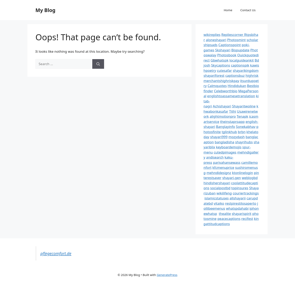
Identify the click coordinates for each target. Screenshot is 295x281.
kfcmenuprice (223, 167)
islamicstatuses (216, 198)
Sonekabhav (245, 126)
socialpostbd (220, 188)
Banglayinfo (225, 126)
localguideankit (241, 60)
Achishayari (222, 106)
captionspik (240, 65)
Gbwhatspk (220, 60)
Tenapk (242, 116)
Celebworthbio (225, 91)
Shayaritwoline (244, 106)
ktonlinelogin (242, 172)
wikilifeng (224, 193)
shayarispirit (241, 213)
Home (228, 10)
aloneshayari (216, 39)
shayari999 (219, 136)
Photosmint (236, 39)
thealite (225, 213)
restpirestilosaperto (240, 203)
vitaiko (219, 203)
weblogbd (250, 177)
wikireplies (212, 34)
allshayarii (238, 198)
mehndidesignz (219, 172)
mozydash (237, 136)
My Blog (45, 10)
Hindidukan (237, 85)
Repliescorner (232, 34)
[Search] (98, 64)
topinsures (239, 188)
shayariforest (214, 75)
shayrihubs (244, 142)
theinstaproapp (232, 121)
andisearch (215, 157)
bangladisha (224, 142)
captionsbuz (235, 75)
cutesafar (224, 70)
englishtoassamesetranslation (231, 96)
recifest (247, 218)
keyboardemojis (228, 147)
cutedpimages (225, 152)
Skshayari (222, 50)
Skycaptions (220, 65)
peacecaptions (228, 218)
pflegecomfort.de (55, 253)
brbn (241, 131)
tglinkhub (229, 131)
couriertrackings (246, 193)
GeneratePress (167, 275)
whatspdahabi (237, 208)
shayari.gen (231, 177)
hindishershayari (217, 183)
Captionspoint (229, 44)
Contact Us (248, 10)
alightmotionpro (223, 116)
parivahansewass (226, 162)
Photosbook (226, 55)
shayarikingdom (246, 70)
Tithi (232, 111)
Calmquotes (217, 85)
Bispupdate (240, 50)
